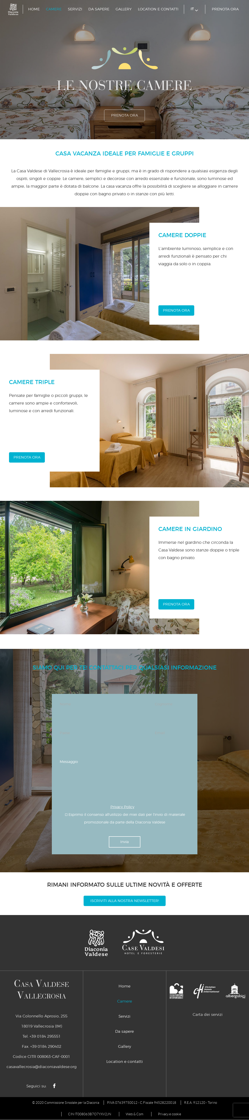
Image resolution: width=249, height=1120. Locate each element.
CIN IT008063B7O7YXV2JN (89, 1114)
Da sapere (98, 9)
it (194, 9)
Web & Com (134, 1114)
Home (34, 9)
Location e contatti (158, 9)
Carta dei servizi (208, 1015)
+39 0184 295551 (45, 1036)
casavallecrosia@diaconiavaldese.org (42, 1067)
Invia (124, 842)
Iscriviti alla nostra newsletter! (124, 901)
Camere (54, 9)
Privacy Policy (122, 807)
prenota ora (225, 9)
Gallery (124, 9)
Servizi (75, 9)
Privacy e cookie (169, 1114)
